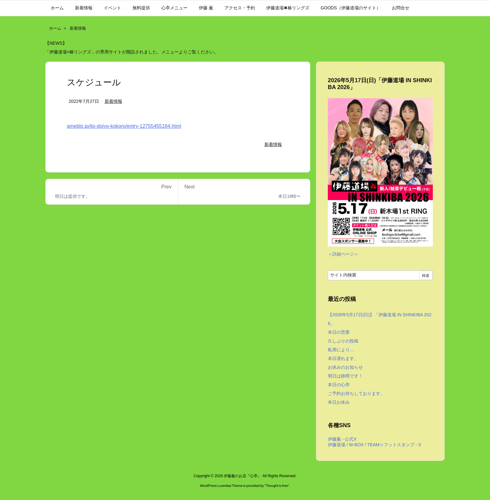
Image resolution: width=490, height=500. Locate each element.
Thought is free (277, 486)
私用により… (341, 349)
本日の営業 (339, 332)
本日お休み (339, 402)
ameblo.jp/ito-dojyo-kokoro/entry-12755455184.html (124, 126)
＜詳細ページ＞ (343, 254)
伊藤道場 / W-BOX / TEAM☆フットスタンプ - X (374, 444)
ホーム (55, 28)
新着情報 (78, 28)
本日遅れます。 (343, 358)
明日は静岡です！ (345, 375)
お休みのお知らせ (345, 367)
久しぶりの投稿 (343, 340)
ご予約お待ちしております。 (356, 393)
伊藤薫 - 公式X (342, 439)
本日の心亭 (339, 384)
